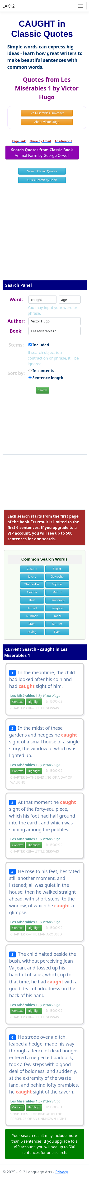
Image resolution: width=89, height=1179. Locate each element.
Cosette (32, 569)
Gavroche (57, 576)
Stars (31, 624)
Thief (31, 600)
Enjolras (57, 584)
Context (17, 702)
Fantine (32, 592)
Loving (31, 632)
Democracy (57, 600)
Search (42, 390)
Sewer (57, 569)
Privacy (61, 1172)
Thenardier (31, 584)
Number (32, 616)
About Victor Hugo (46, 122)
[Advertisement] (44, 235)
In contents (41, 370)
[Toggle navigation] (80, 6)
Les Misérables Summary (47, 113)
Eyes (57, 632)
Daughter (57, 608)
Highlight (34, 702)
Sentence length (45, 377)
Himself (32, 608)
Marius (57, 592)
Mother (57, 624)
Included (38, 344)
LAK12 (9, 6)
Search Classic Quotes (42, 171)
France (56, 616)
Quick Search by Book (42, 180)
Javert (32, 576)
